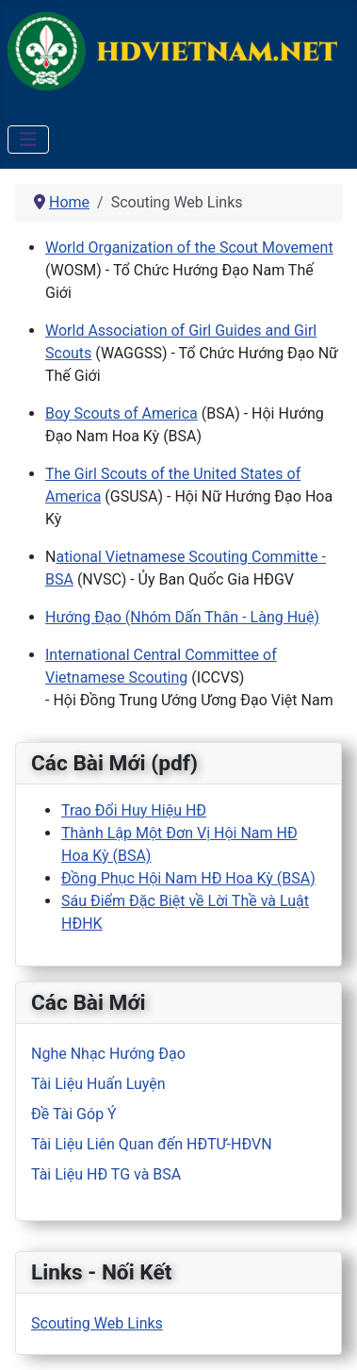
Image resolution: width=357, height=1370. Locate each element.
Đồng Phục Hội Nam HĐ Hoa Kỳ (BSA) (188, 878)
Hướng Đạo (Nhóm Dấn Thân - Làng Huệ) (182, 617)
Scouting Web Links (97, 1323)
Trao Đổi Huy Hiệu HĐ (133, 810)
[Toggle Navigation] (28, 139)
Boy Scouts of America (121, 413)
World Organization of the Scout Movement (189, 247)
